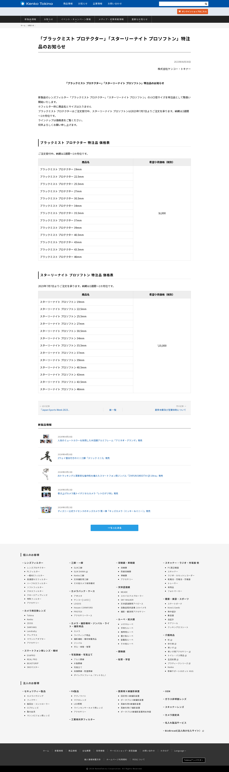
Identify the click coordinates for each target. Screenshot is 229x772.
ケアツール (173, 623)
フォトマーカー (175, 591)
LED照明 (78, 703)
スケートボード (175, 603)
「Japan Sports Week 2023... (54, 409)
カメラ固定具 (172, 714)
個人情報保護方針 (92, 759)
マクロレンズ (80, 699)
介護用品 (170, 635)
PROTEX (78, 611)
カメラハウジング (35, 695)
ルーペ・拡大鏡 (126, 619)
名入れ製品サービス (176, 722)
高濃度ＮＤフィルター (37, 579)
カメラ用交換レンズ (35, 610)
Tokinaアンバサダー (193, 760)
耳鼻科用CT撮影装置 (130, 707)
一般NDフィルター (35, 575)
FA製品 (75, 691)
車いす (172, 647)
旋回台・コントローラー (38, 703)
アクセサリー (33, 602)
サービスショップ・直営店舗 (123, 750)
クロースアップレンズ (37, 595)
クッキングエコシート (178, 627)
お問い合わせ (115, 3)
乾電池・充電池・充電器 (179, 579)
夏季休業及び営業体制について (170, 409)
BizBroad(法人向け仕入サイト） (184, 730)
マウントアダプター (36, 639)
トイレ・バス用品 (177, 655)
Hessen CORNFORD (83, 607)
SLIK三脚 (78, 567)
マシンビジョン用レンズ (38, 715)
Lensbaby (32, 631)
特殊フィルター (34, 598)
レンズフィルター (33, 562)
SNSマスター (33, 667)
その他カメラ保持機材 (84, 583)
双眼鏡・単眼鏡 (126, 562)
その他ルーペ (127, 643)
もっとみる (115, 527)
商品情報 (68, 3)
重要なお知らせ (140, 20)
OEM (167, 691)
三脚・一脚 (77, 562)
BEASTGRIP (33, 663)
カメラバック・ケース (83, 591)
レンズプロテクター (36, 567)
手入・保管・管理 (82, 646)
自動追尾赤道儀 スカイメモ (133, 607)
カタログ (164, 750)
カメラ (77, 631)
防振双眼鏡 (126, 571)
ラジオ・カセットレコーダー (181, 575)
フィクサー (32, 699)
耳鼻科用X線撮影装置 (131, 703)
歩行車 (172, 643)
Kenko (30, 619)
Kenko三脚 (79, 575)
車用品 (171, 587)
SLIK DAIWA (81, 571)
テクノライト (80, 695)
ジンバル (78, 643)
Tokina (30, 615)
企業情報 (97, 3)
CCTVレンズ (33, 707)
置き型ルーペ (127, 636)
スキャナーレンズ (174, 707)
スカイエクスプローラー (132, 595)
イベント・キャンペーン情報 (76, 20)
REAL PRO (32, 659)
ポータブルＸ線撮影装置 (132, 699)
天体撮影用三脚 (81, 579)
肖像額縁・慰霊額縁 (83, 671)
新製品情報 (30, 20)
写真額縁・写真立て (82, 654)
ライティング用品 (82, 635)
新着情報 (59, 750)
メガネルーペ (127, 624)
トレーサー (173, 583)
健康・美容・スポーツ (177, 598)
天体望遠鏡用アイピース (132, 603)
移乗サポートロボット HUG (181, 671)
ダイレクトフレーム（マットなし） (90, 675)
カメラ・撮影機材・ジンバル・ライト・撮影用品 (89, 625)
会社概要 (86, 750)
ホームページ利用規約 (116, 759)
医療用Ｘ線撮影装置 (129, 691)
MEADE (124, 592)
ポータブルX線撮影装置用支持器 (136, 711)
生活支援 (173, 659)
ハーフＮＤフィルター (37, 583)
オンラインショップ (192, 11)
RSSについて (139, 759)
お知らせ (83, 3)
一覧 (112, 409)
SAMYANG (32, 627)
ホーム (23, 25)
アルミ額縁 (79, 659)
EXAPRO (31, 655)
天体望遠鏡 (124, 587)
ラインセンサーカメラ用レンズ (88, 707)
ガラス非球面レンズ (176, 699)
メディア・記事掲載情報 (111, 20)
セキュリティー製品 (35, 691)
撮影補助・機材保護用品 (85, 639)
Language (180, 750)
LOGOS (77, 603)
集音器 (171, 615)
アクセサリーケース (83, 615)
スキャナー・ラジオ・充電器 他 (182, 562)
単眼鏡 (124, 575)
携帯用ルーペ (127, 632)
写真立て (78, 667)
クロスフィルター (35, 591)
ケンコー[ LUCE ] (82, 599)
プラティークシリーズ (179, 663)
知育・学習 (124, 659)
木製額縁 (78, 663)
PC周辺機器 (173, 567)
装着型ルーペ (127, 639)
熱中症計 (172, 611)
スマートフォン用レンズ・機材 (41, 650)
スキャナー (173, 571)
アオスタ (78, 595)
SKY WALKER (127, 599)
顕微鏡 (121, 651)
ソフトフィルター (35, 587)
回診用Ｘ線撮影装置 (130, 695)
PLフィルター (33, 571)
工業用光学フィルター (83, 719)
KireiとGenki (174, 607)
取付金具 (31, 711)
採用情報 (100, 750)
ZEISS (30, 623)
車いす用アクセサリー (179, 651)
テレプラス (32, 635)
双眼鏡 (124, 567)
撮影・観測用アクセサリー (133, 611)
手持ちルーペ (127, 628)
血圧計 (171, 619)
